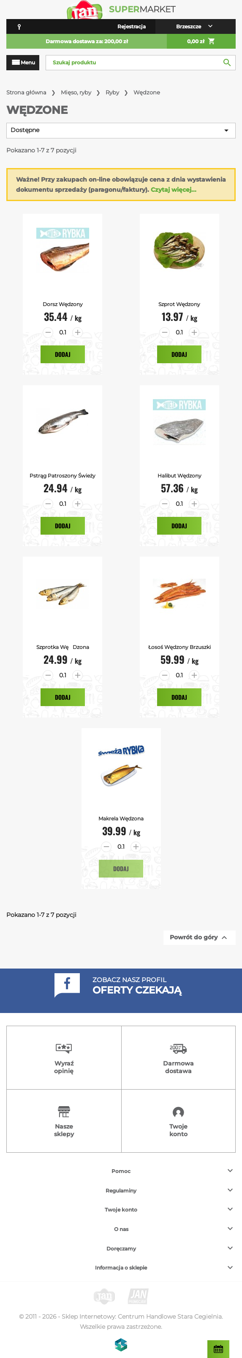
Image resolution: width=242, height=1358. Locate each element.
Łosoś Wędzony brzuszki (179, 647)
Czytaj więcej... (173, 189)
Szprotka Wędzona (62, 647)
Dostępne (121, 130)
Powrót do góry (199, 938)
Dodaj (63, 354)
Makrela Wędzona (121, 818)
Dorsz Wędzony (63, 304)
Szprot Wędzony (179, 304)
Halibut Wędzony (179, 475)
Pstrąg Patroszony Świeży (62, 475)
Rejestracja (131, 26)
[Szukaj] (141, 62)
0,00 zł (201, 41)
